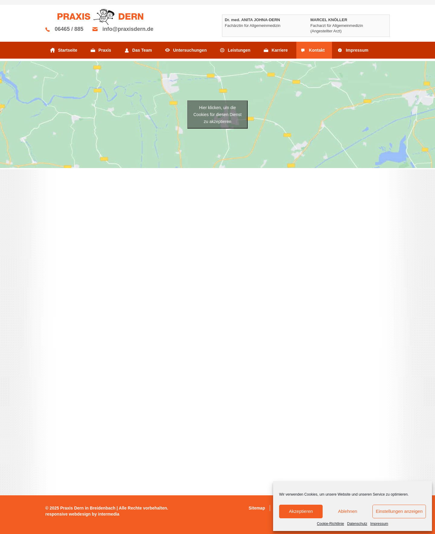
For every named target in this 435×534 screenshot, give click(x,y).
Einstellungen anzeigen (399, 511)
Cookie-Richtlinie (330, 524)
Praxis (104, 50)
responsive (56, 514)
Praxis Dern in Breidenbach (87, 508)
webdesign (80, 514)
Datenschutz (357, 524)
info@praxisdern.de (127, 29)
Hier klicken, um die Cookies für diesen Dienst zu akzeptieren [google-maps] (217, 114)
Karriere (280, 50)
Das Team (142, 50)
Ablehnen (347, 511)
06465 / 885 (69, 29)
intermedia (108, 514)
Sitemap (257, 508)
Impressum (379, 524)
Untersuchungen (190, 50)
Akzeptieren (301, 511)
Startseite (67, 50)
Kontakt (317, 50)
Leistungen (239, 50)
